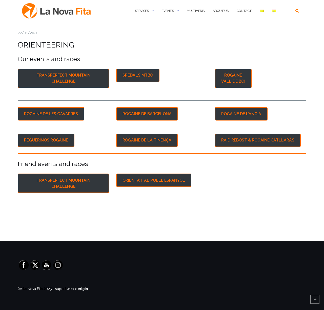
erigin (83, 289)
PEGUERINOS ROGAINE (46, 140)
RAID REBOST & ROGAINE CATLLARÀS (257, 140)
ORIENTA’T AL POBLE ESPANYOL (154, 180)
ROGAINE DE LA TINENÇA (147, 140)
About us (220, 11)
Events (168, 11)
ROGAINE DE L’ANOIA (241, 113)
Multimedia (196, 11)
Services (142, 11)
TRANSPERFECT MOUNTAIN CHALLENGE (63, 78)
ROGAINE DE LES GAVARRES (51, 113)
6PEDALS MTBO (138, 75)
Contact (244, 11)
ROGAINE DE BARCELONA (147, 113)
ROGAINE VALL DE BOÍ (233, 78)
